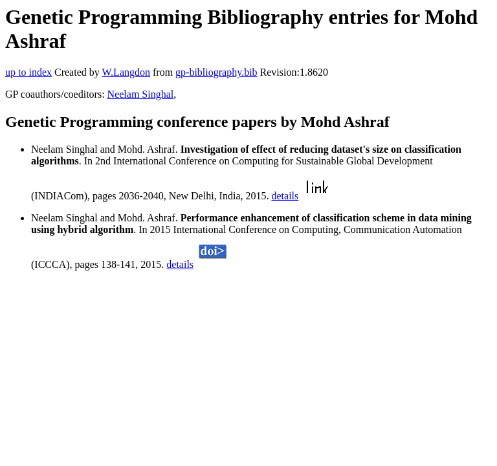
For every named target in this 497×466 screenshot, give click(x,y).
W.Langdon (126, 72)
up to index (28, 72)
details (284, 195)
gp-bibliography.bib (216, 72)
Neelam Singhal (140, 94)
